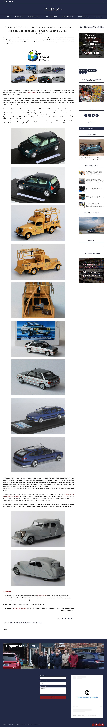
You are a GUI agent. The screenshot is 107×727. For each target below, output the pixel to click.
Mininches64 (83, 70)
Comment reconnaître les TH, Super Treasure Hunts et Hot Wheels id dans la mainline (94, 173)
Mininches (6, 724)
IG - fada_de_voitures (19, 608)
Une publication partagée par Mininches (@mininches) (87, 715)
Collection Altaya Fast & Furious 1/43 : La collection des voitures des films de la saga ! (95, 181)
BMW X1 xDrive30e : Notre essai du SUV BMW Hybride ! (95, 197)
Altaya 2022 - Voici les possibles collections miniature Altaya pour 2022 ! (95, 205)
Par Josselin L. (37, 622)
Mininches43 (27, 622)
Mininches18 (83, 73)
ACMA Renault (32, 92)
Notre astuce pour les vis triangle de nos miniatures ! (94, 189)
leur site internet (42, 595)
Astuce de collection (15, 622)
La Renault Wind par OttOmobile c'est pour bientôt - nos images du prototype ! (91, 159)
